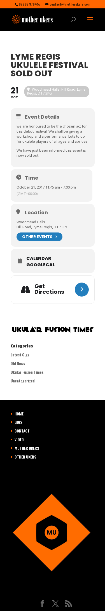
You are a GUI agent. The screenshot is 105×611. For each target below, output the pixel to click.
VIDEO (19, 439)
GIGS (18, 422)
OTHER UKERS (25, 457)
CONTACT (22, 431)
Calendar (38, 258)
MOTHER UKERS (27, 448)
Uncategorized (23, 381)
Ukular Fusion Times (27, 372)
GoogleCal (40, 264)
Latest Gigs (20, 355)
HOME (19, 414)
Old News (18, 363)
